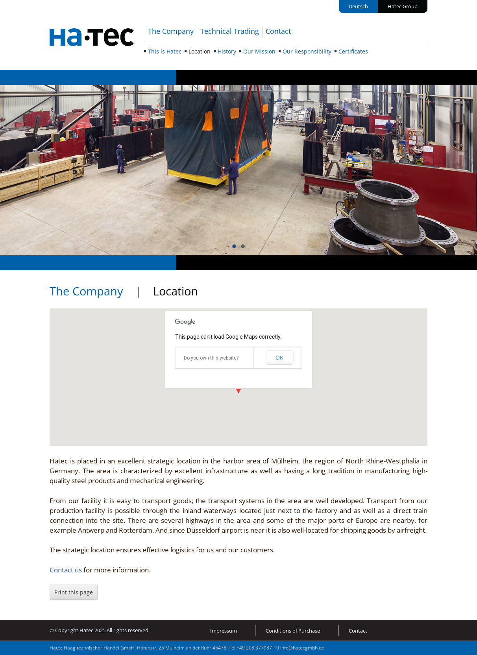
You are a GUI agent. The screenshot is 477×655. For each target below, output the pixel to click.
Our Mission (259, 51)
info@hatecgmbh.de (302, 647)
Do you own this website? (211, 358)
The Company (171, 31)
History (227, 51)
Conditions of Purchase (293, 630)
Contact (278, 31)
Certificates (353, 51)
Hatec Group (403, 6)
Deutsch (358, 6)
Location (200, 51)
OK (279, 357)
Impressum (223, 630)
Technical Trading (229, 31)
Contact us (66, 569)
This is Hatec (164, 51)
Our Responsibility (307, 51)
